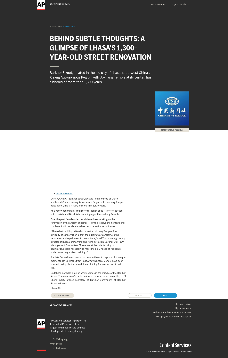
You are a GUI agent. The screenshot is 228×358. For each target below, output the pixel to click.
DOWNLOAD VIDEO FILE (173, 130)
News (73, 26)
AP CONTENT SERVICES (60, 305)
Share (139, 295)
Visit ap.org (61, 339)
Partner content (158, 4)
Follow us (61, 348)
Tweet (165, 295)
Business (66, 26)
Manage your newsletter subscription (173, 316)
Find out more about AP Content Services (172, 312)
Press (59, 343)
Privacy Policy (186, 351)
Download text (62, 295)
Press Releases (64, 193)
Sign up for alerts (180, 4)
